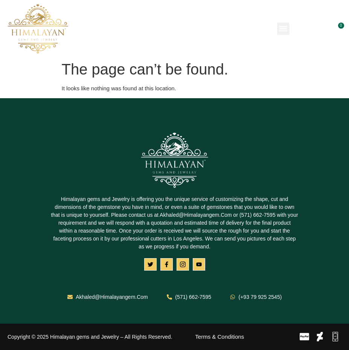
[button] (283, 29)
